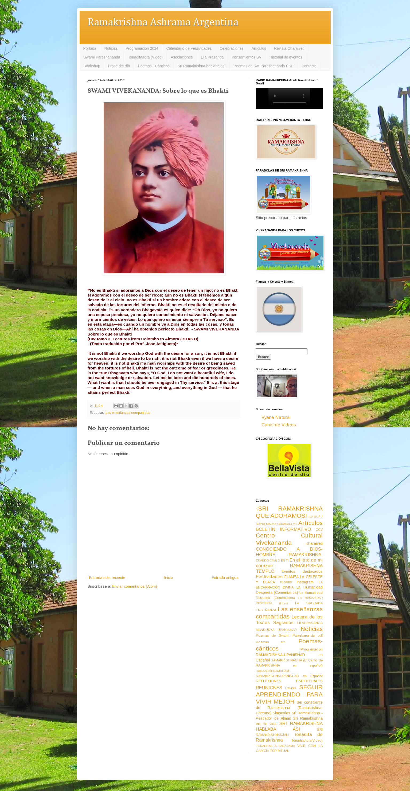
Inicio (168, 577)
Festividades (269, 576)
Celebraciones (232, 48)
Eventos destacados (302, 571)
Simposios (281, 713)
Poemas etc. (271, 642)
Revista (290, 688)
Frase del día (119, 66)
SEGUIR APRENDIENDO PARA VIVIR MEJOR (289, 694)
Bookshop (92, 66)
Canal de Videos (278, 424)
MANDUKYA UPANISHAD (276, 630)
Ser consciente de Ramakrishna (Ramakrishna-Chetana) (289, 707)
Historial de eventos (286, 57)
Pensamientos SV (246, 57)
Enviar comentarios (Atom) (134, 586)
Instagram (305, 582)
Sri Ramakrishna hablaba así (202, 66)
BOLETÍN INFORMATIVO (283, 529)
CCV (319, 530)
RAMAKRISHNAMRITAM (272, 670)
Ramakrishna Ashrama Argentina (163, 22)
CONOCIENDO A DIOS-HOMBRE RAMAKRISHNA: (289, 552)
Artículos (259, 48)
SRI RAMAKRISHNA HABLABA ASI (289, 726)
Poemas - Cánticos (154, 66)
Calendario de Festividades (189, 48)
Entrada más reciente (107, 577)
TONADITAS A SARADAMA (275, 745)
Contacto (309, 66)
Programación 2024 (142, 48)
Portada (89, 48)
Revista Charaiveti (289, 48)
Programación (311, 649)
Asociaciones (182, 57)
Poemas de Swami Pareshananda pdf (289, 635)
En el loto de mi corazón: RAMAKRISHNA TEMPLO (289, 566)
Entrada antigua (225, 577)
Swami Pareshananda (102, 57)
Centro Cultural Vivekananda (289, 539)
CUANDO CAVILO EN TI (272, 560)
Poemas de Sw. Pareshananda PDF (264, 66)
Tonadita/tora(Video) (307, 740)
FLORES (286, 582)
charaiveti (314, 543)
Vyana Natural (276, 417)
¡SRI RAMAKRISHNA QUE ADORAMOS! (289, 512)
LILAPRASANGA (310, 623)
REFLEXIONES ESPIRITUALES (289, 681)
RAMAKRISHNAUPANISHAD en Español (289, 676)
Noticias (111, 48)
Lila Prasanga (212, 57)
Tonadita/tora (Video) (145, 57)
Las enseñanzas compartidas (128, 413)
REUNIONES (269, 687)
